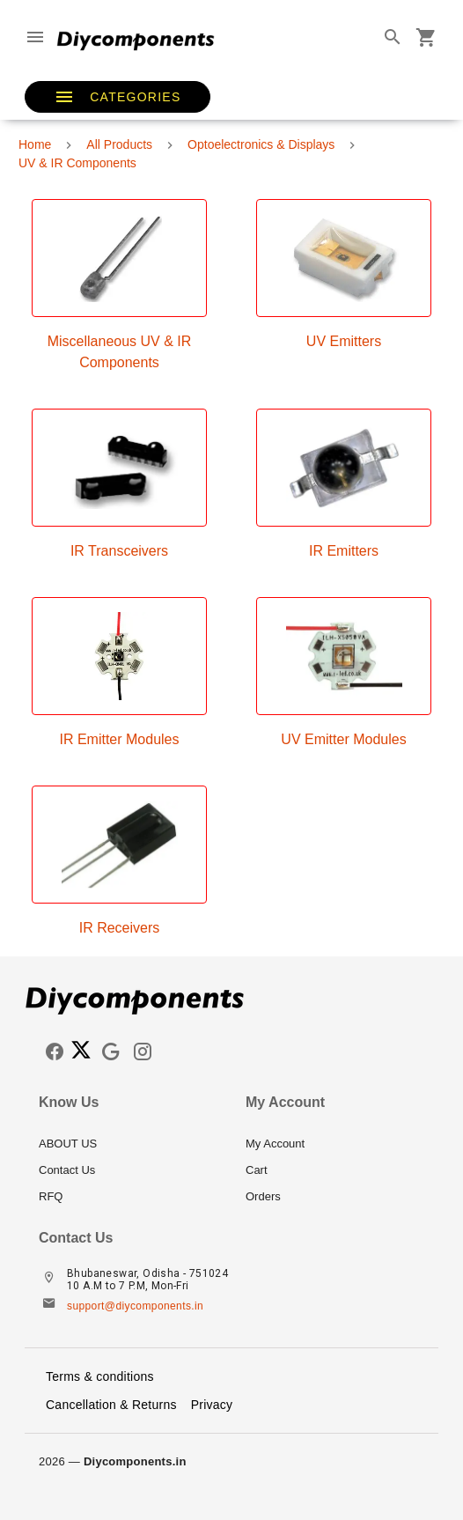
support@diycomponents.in (135, 1306)
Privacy (212, 1405)
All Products (119, 144)
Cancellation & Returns (111, 1405)
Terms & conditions (100, 1376)
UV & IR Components (77, 163)
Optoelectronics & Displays (260, 144)
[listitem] (128, 1144)
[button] (117, 97)
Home (34, 144)
